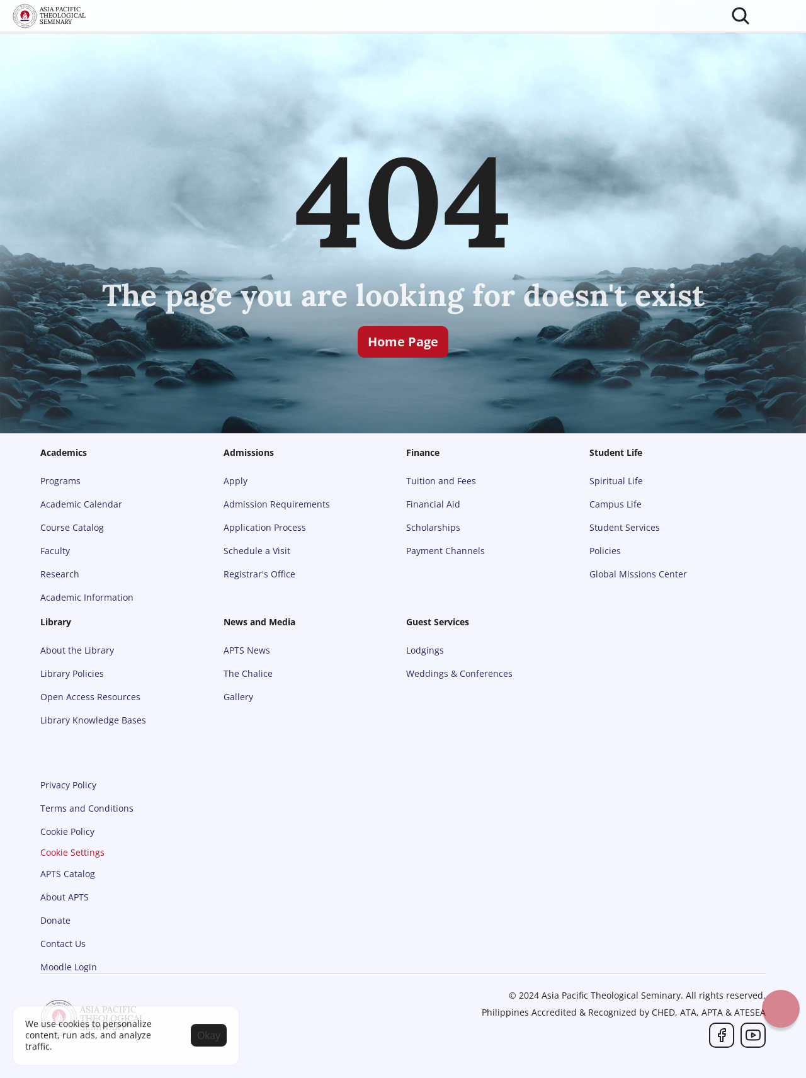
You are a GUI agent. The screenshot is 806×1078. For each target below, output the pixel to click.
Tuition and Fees (441, 481)
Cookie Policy (67, 831)
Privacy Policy (68, 785)
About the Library (77, 650)
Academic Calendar (81, 504)
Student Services (624, 527)
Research (59, 574)
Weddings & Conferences (459, 673)
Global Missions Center (638, 574)
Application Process (265, 527)
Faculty (55, 551)
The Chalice (248, 673)
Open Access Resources (90, 697)
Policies (605, 551)
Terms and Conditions (86, 808)
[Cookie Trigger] (72, 852)
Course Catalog (72, 527)
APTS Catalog (67, 874)
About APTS (64, 897)
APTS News (247, 650)
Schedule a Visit (257, 551)
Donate (55, 920)
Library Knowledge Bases (93, 720)
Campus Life (615, 504)
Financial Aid (433, 504)
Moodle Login (68, 967)
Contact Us (63, 944)
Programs (60, 481)
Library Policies (72, 673)
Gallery (238, 697)
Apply (235, 481)
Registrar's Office (259, 574)
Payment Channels (445, 551)
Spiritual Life (616, 481)
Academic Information (86, 597)
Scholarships (433, 527)
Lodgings (425, 650)
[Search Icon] (740, 15)
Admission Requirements (277, 504)
